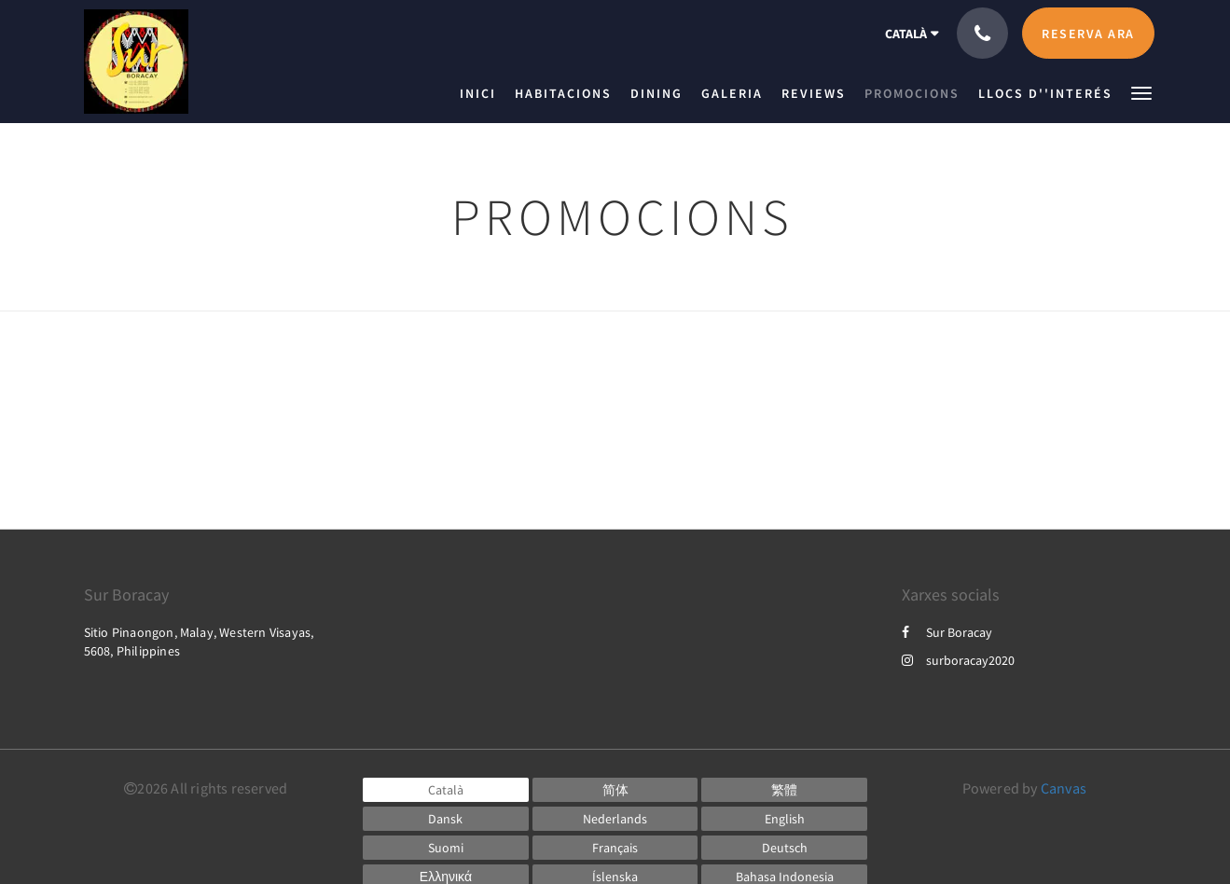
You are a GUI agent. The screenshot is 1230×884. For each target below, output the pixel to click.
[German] (784, 848)
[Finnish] (446, 848)
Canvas (1063, 788)
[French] (615, 848)
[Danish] (446, 819)
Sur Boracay (947, 632)
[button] (1141, 91)
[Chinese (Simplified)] (615, 790)
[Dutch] (615, 819)
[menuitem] (482, 93)
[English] (784, 819)
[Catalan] (446, 790)
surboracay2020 (958, 660)
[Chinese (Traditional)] (784, 790)
